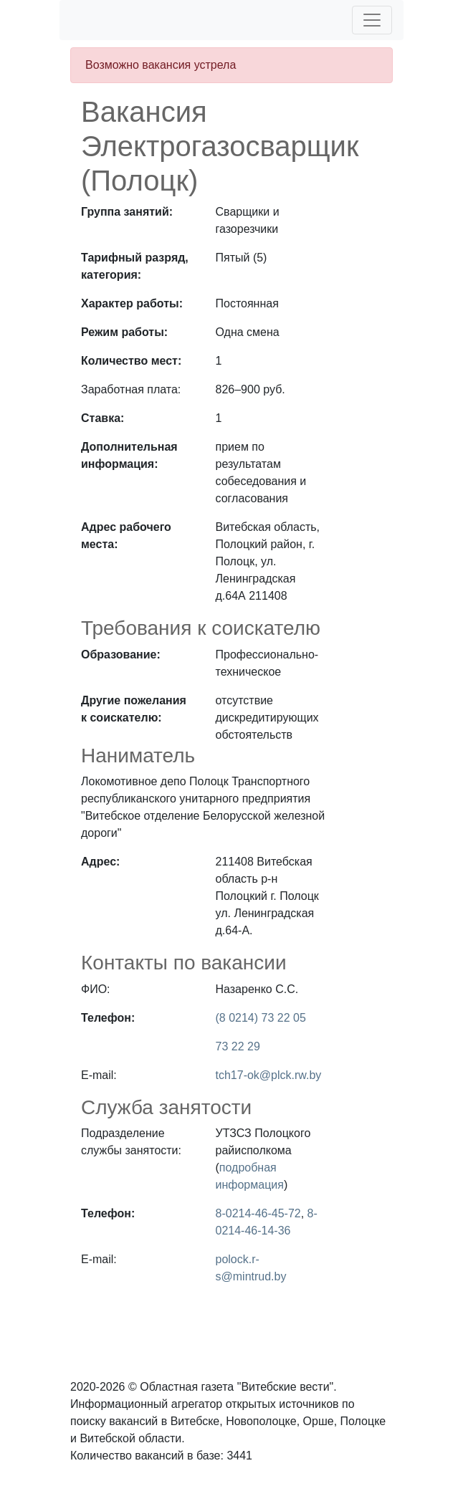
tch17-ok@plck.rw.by (269, 1075)
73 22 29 (238, 1046)
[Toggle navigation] (372, 20)
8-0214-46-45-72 (258, 1213)
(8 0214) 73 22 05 (261, 1018)
